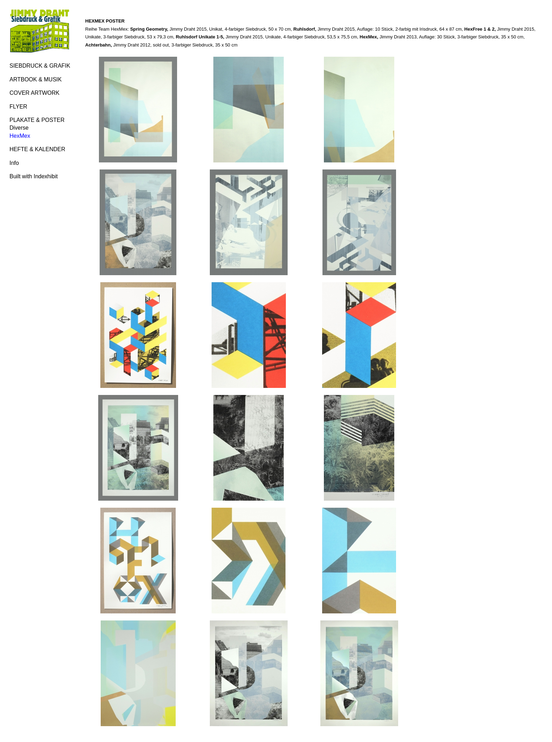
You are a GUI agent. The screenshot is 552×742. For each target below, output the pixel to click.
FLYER (18, 107)
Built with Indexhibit (34, 176)
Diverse (19, 128)
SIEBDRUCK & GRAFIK (40, 66)
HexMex (20, 136)
